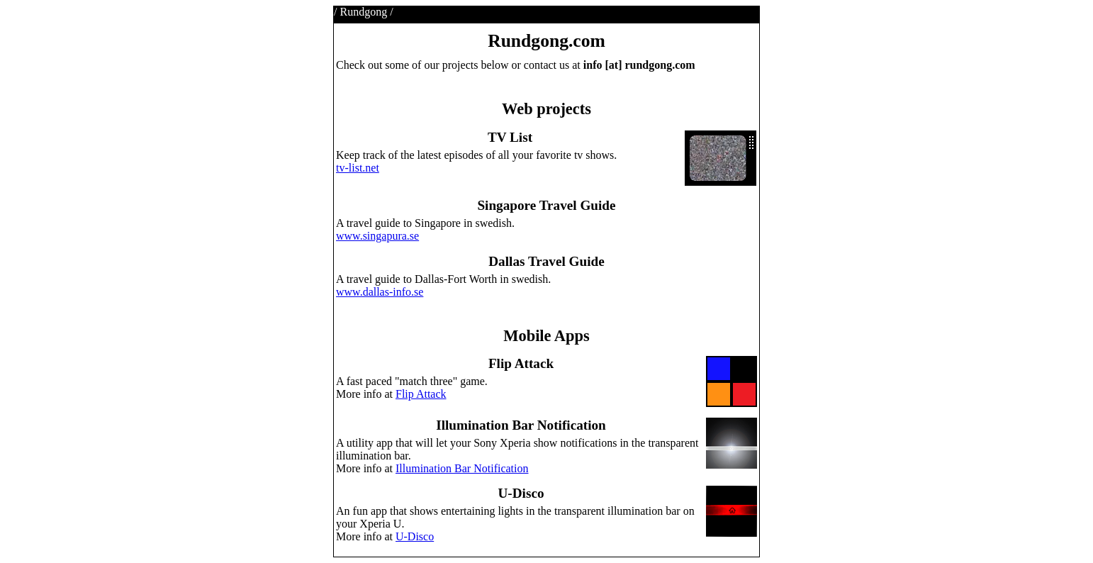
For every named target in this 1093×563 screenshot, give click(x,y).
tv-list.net (357, 168)
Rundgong (363, 12)
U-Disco (415, 536)
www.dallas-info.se (379, 292)
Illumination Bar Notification (462, 468)
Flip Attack (421, 394)
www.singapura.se (377, 236)
